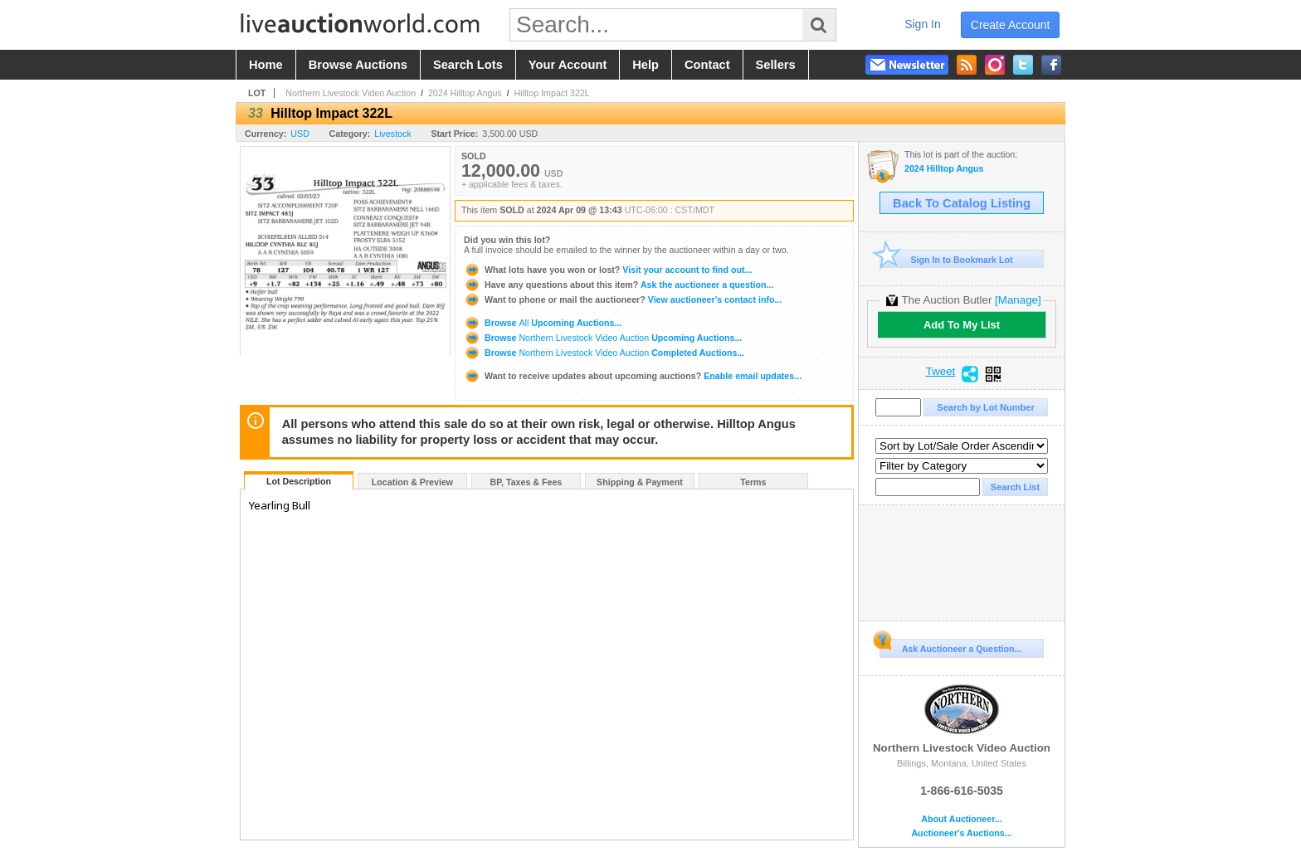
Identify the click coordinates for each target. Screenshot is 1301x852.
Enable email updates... (633, 376)
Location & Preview (412, 482)
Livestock (392, 134)
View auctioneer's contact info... (623, 299)
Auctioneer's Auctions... (961, 833)
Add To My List (961, 325)
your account (568, 64)
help (645, 64)
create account (1010, 25)
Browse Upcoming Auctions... (542, 323)
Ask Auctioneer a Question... (950, 646)
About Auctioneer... (961, 819)
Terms (753, 482)
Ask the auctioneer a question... (618, 285)
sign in (922, 24)
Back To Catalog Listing (962, 203)
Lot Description (298, 481)
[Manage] (1018, 300)
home (266, 64)
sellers (776, 64)
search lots (468, 64)
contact (707, 64)
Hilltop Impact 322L (552, 93)
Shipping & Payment (640, 482)
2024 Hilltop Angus (465, 93)
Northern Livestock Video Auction (350, 93)
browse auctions (358, 64)
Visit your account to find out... (608, 270)
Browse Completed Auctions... (604, 353)
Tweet (941, 371)
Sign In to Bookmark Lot (946, 259)
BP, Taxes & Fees (526, 482)
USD (299, 134)
